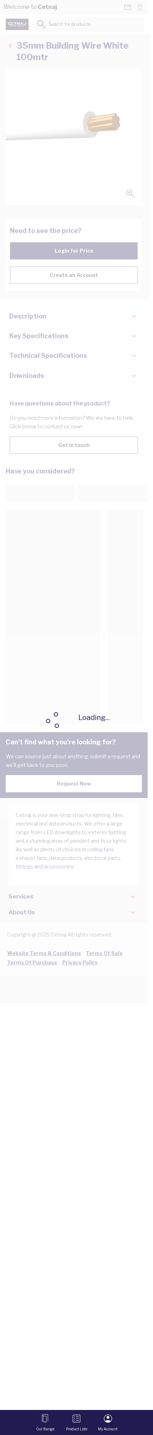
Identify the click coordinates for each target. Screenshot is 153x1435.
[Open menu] (45, 1422)
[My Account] (108, 1422)
